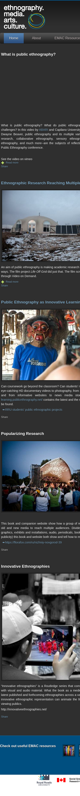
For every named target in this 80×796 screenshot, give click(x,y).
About (36, 38)
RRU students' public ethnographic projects (33, 409)
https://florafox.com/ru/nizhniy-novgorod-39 (33, 542)
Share (4, 166)
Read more (12, 162)
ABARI (43, 129)
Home (13, 38)
